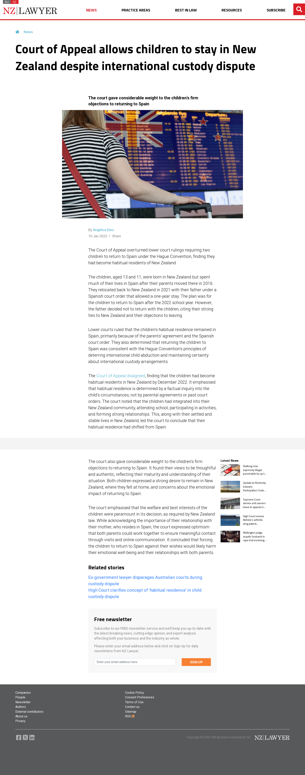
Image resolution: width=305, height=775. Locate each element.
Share (116, 236)
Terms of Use (134, 702)
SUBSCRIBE (276, 10)
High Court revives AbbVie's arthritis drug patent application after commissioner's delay (253, 520)
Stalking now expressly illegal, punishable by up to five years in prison (254, 470)
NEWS (91, 10)
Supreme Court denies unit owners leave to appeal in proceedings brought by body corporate (254, 503)
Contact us (132, 707)
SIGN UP (196, 662)
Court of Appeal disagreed (120, 375)
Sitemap (130, 711)
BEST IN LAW (186, 10)
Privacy (20, 721)
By (101, 230)
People (20, 697)
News (28, 32)
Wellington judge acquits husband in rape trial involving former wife (254, 536)
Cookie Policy (134, 692)
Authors (20, 707)
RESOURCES (232, 10)
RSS (129, 716)
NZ (15, 2)
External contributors (29, 711)
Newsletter (23, 702)
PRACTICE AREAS (136, 10)
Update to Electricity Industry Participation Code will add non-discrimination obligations (254, 486)
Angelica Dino (103, 230)
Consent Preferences (139, 697)
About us (21, 716)
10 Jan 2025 (97, 236)
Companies (23, 692)
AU (7, 2)
